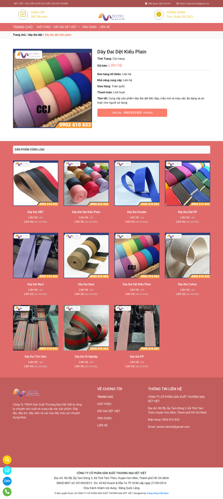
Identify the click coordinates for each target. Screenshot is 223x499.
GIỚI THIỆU (44, 27)
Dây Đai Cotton (187, 284)
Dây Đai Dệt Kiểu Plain (86, 212)
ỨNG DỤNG (89, 27)
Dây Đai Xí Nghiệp (86, 356)
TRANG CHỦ (23, 27)
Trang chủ (19, 35)
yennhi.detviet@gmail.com (173, 426)
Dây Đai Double (136, 212)
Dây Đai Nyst (35, 284)
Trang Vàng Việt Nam (157, 493)
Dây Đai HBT (35, 212)
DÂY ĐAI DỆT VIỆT (65, 27)
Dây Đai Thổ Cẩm (36, 356)
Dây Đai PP (137, 356)
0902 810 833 (132, 112)
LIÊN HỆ (105, 27)
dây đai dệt (35, 35)
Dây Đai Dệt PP (187, 212)
